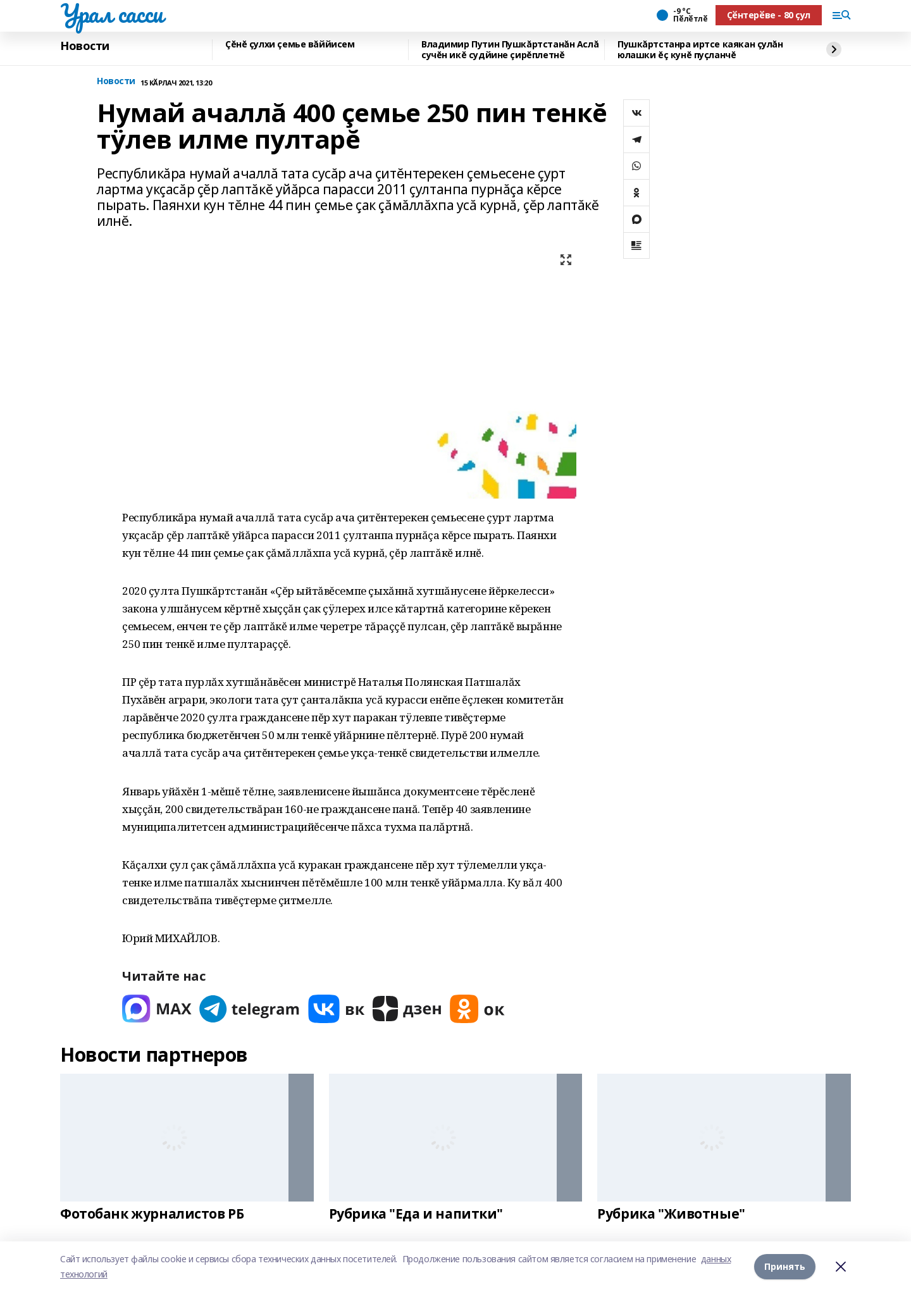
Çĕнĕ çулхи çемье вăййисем (290, 44)
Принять (784, 1266)
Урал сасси (111, 13)
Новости (84, 46)
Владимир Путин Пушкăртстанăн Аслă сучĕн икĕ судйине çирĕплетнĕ (509, 49)
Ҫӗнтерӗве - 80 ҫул (768, 15)
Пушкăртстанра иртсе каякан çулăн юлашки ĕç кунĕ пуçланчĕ (700, 49)
